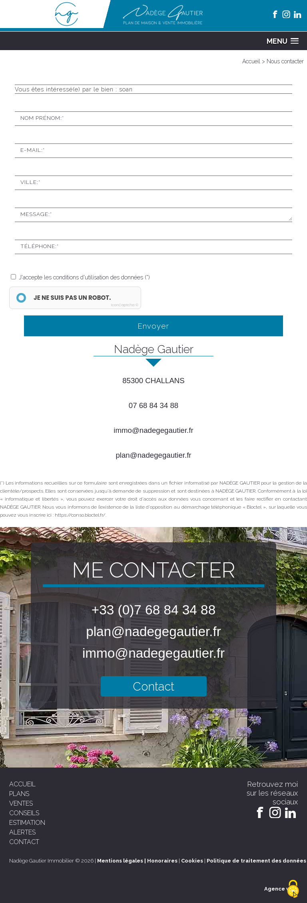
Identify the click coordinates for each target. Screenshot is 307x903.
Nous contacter (285, 61)
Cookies (192, 861)
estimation (27, 822)
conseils (24, 813)
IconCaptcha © (124, 305)
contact (24, 842)
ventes (21, 803)
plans (19, 794)
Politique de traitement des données (256, 861)
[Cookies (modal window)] (293, 889)
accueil (22, 784)
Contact (153, 686)
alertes (22, 832)
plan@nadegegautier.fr (153, 455)
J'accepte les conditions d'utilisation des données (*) (84, 277)
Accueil (251, 61)
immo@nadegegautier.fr (153, 430)
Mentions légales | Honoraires (137, 861)
